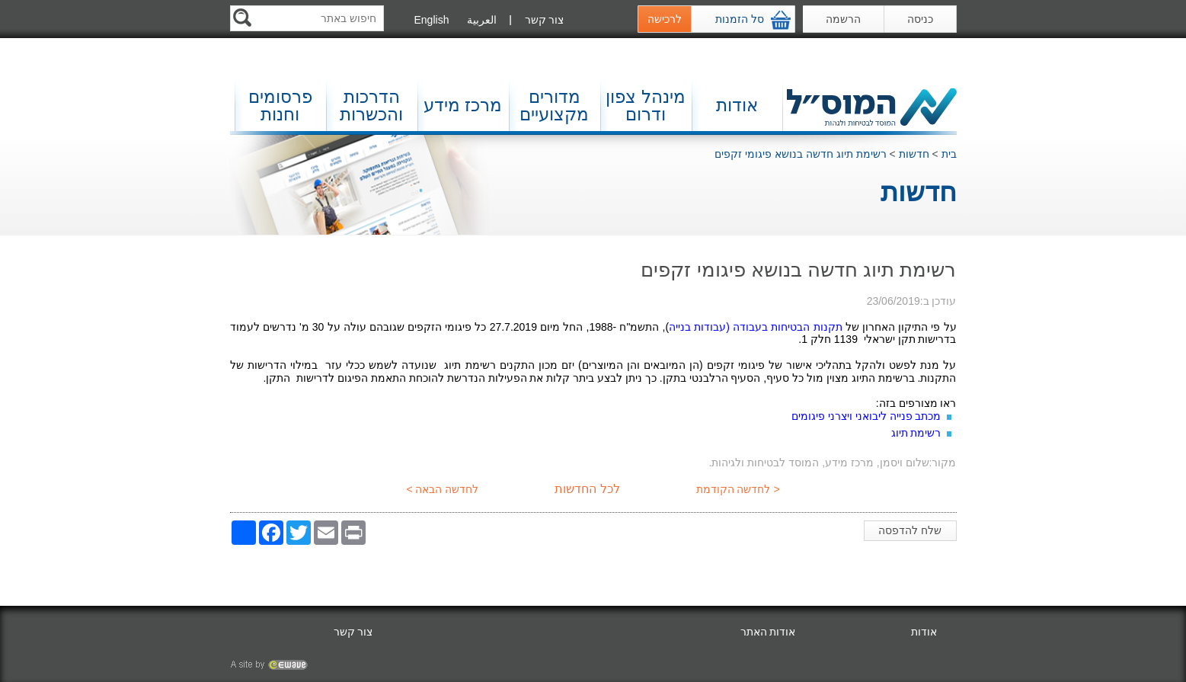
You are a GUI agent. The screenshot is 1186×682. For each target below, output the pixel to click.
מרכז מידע (463, 105)
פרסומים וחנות (280, 105)
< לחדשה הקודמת (739, 489)
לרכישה (664, 19)
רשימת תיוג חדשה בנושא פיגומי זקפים (800, 154)
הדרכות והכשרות (371, 105)
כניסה (920, 19)
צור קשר (544, 20)
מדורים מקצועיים (554, 105)
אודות (737, 105)
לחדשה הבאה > (441, 489)
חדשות (914, 154)
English (431, 20)
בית (949, 154)
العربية (482, 20)
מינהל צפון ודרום (645, 105)
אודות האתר (768, 631)
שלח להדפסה (913, 532)
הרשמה (843, 19)
